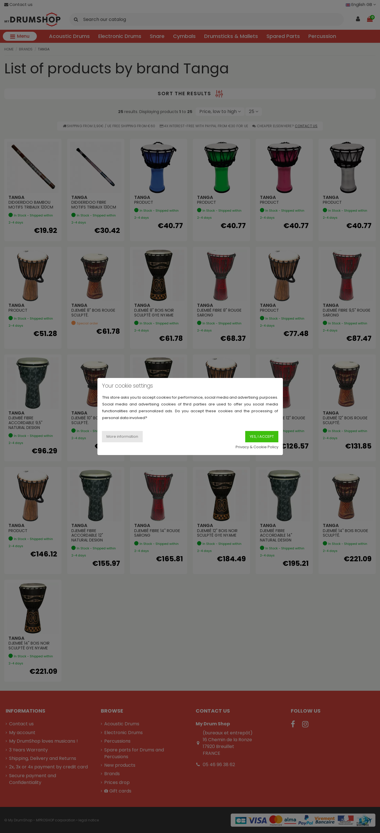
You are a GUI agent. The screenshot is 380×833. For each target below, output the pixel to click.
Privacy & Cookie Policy (257, 447)
